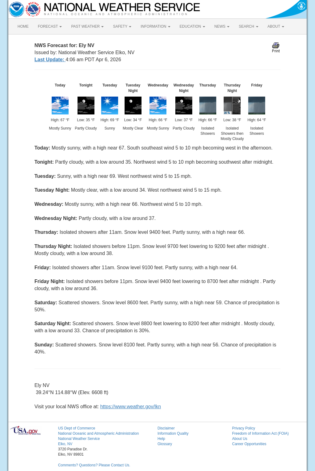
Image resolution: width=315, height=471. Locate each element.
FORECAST (50, 26)
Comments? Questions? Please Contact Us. (94, 465)
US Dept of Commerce (76, 428)
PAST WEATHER (87, 26)
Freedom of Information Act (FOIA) (260, 433)
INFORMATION (155, 26)
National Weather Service (79, 439)
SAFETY (122, 26)
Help (161, 439)
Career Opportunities (249, 444)
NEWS (221, 26)
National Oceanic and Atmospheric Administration (98, 433)
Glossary (165, 444)
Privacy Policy (243, 428)
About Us (239, 439)
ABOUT (276, 26)
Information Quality (173, 433)
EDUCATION (192, 26)
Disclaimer (166, 428)
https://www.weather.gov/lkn (130, 406)
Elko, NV (65, 444)
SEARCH (248, 26)
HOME (23, 26)
